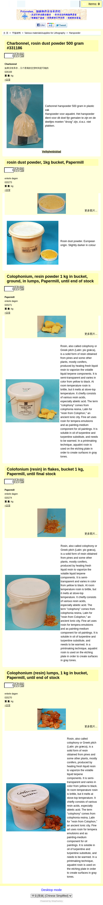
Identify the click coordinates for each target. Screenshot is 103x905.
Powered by (45, 901)
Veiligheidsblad (51, 151)
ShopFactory (57, 901)
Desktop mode (51, 890)
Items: (94, 4)
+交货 (7, 79)
